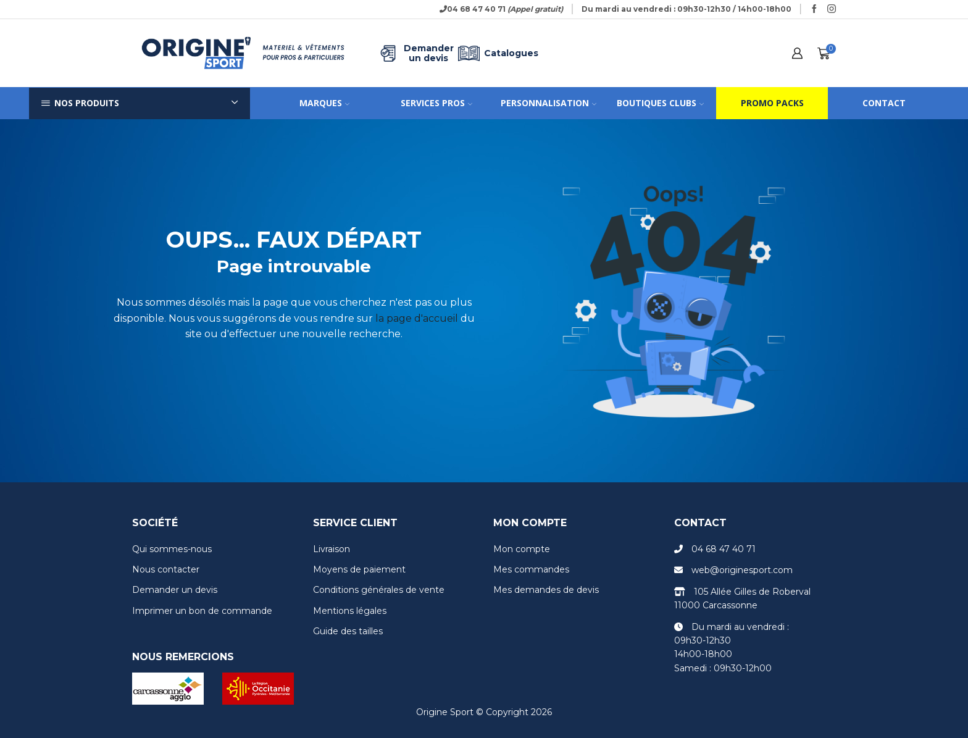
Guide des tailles (348, 631)
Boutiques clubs (660, 103)
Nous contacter (165, 569)
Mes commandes (531, 569)
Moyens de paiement (359, 569)
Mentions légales (349, 610)
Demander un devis (415, 53)
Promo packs (772, 103)
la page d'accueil (416, 318)
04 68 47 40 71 (723, 549)
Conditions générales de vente (378, 589)
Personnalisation (548, 103)
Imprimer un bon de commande (202, 610)
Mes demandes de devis (546, 589)
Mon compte (521, 549)
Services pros (436, 103)
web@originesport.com (742, 570)
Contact (884, 103)
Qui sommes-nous (172, 549)
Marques (324, 103)
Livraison (331, 549)
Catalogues (496, 53)
